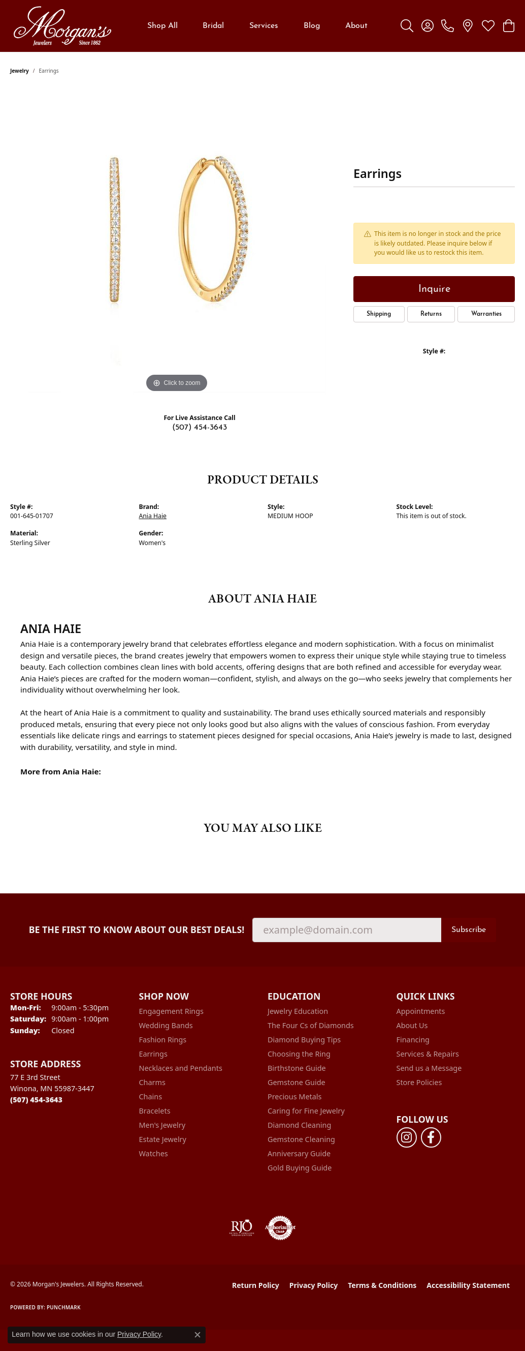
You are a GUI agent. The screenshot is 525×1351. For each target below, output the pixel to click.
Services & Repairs (428, 1054)
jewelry (19, 70)
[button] (407, 26)
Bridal (213, 26)
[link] (447, 26)
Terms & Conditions (382, 1285)
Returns (431, 314)
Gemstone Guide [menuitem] (296, 1082)
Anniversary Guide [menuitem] (299, 1153)
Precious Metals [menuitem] (294, 1096)
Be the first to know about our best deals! (137, 929)
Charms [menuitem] (152, 1082)
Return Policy (255, 1285)
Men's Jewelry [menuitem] (162, 1125)
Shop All (162, 26)
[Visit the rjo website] (241, 1228)
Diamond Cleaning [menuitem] (299, 1125)
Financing (413, 1039)
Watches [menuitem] (153, 1153)
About (356, 26)
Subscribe (468, 930)
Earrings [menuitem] (153, 1054)
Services (263, 26)
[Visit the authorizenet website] (280, 1228)
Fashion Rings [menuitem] (163, 1039)
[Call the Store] (36, 1099)
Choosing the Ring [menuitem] (299, 1054)
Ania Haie (153, 516)
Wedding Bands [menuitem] (166, 1025)
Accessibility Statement (468, 1285)
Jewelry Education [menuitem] (298, 1011)
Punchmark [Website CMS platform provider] (64, 1307)
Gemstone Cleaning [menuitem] (301, 1139)
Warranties (486, 314)
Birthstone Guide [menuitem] (297, 1068)
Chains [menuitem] (150, 1096)
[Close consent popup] (197, 1335)
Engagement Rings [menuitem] (171, 1011)
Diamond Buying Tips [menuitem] (304, 1039)
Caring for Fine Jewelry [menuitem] (306, 1111)
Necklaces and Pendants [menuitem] (180, 1068)
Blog (312, 26)
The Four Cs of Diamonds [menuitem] (311, 1025)
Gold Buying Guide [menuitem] (300, 1168)
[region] (176, 242)
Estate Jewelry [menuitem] (162, 1139)
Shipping (379, 314)
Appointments (421, 1011)
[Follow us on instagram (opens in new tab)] (407, 1137)
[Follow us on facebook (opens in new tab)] (431, 1137)
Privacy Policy (313, 1285)
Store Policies (419, 1082)
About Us (412, 1025)
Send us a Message (429, 1068)
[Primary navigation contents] (257, 26)
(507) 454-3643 (199, 428)
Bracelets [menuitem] (155, 1111)
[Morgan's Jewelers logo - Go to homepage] (62, 26)
